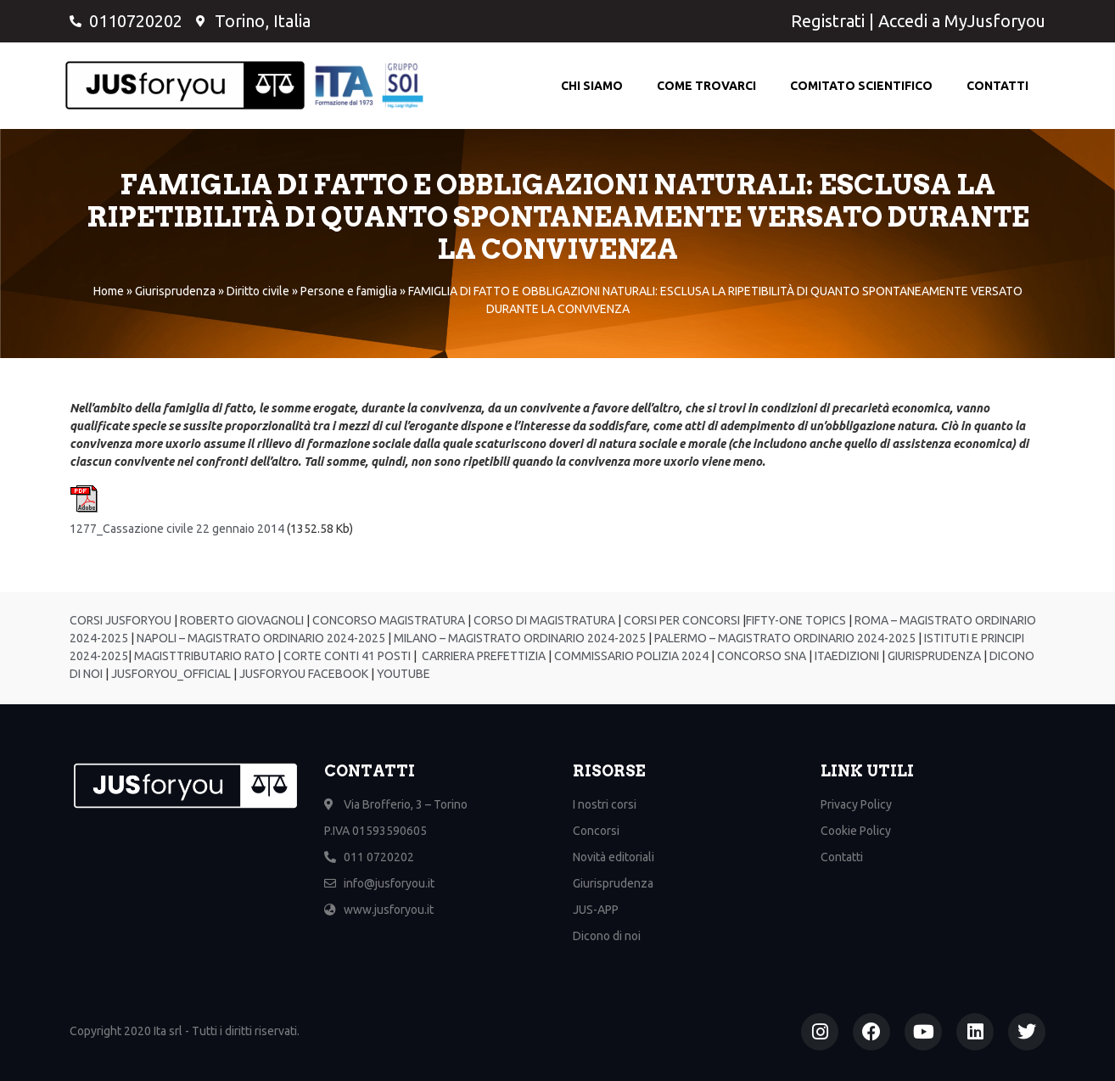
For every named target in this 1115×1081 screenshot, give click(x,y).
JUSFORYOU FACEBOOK (302, 674)
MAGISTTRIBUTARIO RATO (204, 656)
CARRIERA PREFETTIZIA (482, 656)
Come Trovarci (706, 85)
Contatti (997, 85)
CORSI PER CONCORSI (680, 620)
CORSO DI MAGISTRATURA (543, 620)
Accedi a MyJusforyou (961, 21)
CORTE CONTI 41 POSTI (347, 656)
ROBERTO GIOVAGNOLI (240, 620)
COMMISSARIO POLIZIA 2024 (630, 656)
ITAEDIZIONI (845, 656)
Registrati (828, 21)
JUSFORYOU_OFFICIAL (170, 674)
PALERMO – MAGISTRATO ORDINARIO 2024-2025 (784, 638)
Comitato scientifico (861, 85)
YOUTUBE (403, 674)
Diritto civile (258, 291)
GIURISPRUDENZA (934, 656)
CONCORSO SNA (760, 656)
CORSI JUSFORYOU (120, 620)
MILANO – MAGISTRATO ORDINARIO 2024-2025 (518, 638)
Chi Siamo (592, 85)
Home (108, 291)
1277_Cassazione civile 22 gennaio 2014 (177, 528)
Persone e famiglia (348, 291)
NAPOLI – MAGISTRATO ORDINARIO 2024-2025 (259, 638)
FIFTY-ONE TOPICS (796, 620)
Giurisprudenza (175, 291)
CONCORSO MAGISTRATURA (387, 620)
